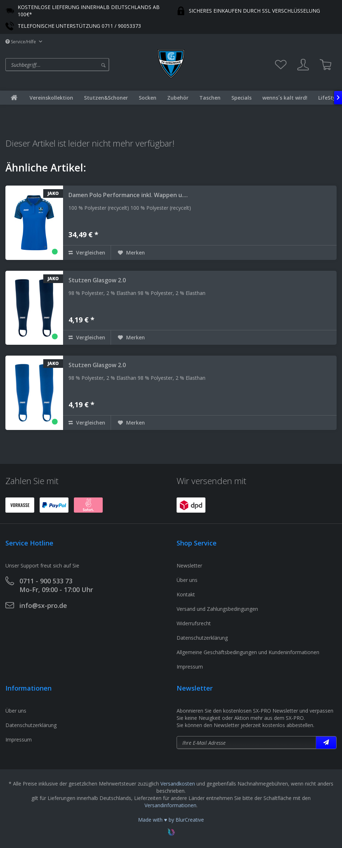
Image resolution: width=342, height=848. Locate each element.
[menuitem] (79, 64)
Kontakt (186, 594)
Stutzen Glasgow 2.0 (97, 280)
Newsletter (189, 565)
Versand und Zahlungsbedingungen (217, 608)
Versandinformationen (170, 805)
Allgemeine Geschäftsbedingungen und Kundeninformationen (248, 652)
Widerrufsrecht (194, 623)
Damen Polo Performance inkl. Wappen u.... (128, 195)
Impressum (190, 666)
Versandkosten (177, 783)
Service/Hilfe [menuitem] (21, 41)
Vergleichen (86, 252)
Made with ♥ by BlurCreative (171, 819)
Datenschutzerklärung (202, 637)
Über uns (187, 580)
